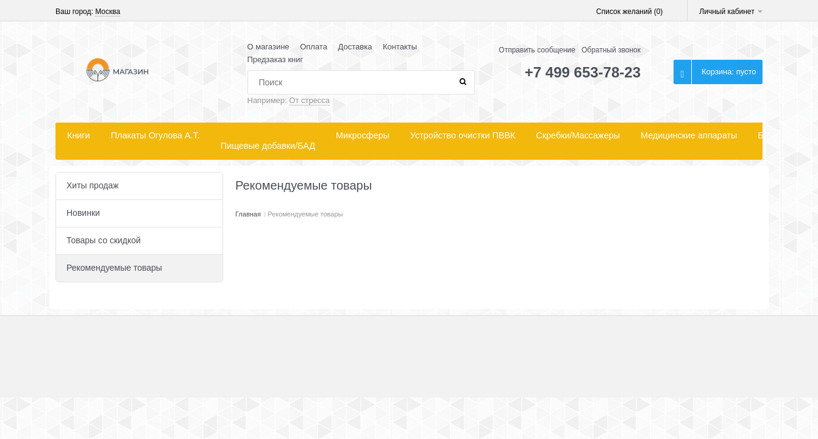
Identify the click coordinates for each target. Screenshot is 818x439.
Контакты (400, 46)
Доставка (355, 46)
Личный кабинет (731, 11)
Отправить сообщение (537, 50)
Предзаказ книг (275, 59)
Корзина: (729, 71)
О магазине (268, 46)
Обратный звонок (611, 50)
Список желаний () (629, 11)
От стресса (309, 100)
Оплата (313, 46)
